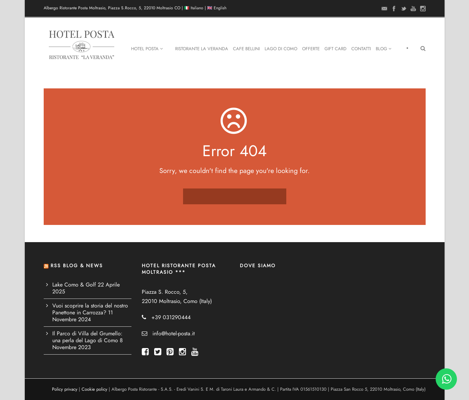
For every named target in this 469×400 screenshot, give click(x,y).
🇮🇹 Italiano (193, 8)
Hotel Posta (147, 49)
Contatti (361, 49)
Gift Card (335, 49)
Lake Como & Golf (74, 285)
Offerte (311, 49)
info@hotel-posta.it (173, 333)
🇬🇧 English (216, 8)
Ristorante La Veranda (201, 49)
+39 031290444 (171, 317)
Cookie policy (94, 389)
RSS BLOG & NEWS (77, 265)
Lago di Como (281, 49)
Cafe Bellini (246, 49)
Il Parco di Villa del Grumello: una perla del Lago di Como (87, 337)
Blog (383, 49)
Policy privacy (64, 389)
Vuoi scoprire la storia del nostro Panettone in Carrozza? (90, 309)
